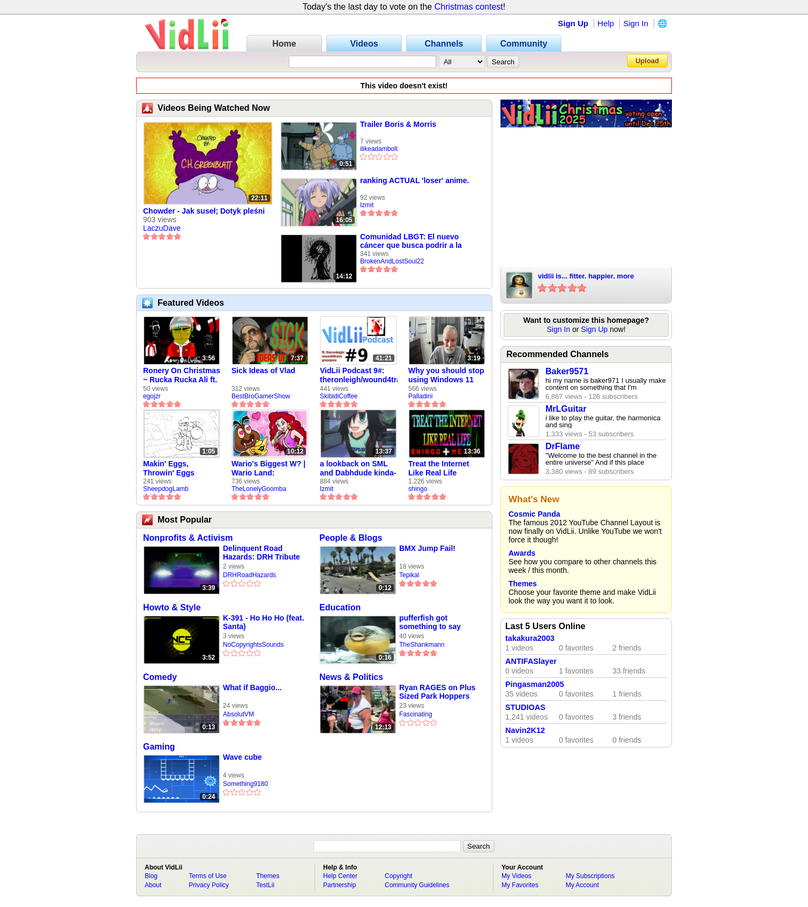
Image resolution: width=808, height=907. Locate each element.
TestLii (265, 885)
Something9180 (245, 784)
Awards (521, 553)
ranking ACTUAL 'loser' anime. (414, 180)
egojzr (152, 396)
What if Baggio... (252, 687)
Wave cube (242, 757)
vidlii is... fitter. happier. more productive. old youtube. (586, 277)
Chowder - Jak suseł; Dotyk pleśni (204, 211)
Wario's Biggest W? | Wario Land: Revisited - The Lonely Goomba (268, 468)
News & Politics (351, 677)
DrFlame (562, 446)
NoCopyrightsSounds (253, 644)
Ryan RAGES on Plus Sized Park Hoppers (437, 691)
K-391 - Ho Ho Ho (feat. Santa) (263, 622)
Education (340, 607)
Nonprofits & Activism (188, 537)
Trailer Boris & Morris (398, 124)
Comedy (160, 677)
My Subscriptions (590, 876)
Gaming (159, 746)
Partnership (339, 885)
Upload (647, 61)
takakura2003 (530, 638)
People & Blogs (350, 537)
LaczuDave (162, 228)
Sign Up (573, 23)
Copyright (398, 876)
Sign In (635, 23)
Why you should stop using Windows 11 (446, 375)
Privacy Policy (209, 885)
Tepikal (409, 575)
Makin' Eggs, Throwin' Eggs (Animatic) (168, 468)
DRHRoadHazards (249, 575)
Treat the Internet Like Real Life (438, 468)
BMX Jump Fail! (427, 548)
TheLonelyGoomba (258, 489)
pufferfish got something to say (430, 622)
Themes (522, 583)
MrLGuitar (565, 408)
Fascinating (415, 714)
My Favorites (520, 885)
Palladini (420, 396)
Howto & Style (172, 607)
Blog (151, 876)
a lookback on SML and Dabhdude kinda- (358, 468)
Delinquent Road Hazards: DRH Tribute (261, 552)
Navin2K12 (525, 730)
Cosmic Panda (534, 514)
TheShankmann (422, 644)
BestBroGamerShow (260, 396)
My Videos (517, 876)
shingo (417, 489)
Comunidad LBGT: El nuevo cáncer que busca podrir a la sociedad (411, 241)
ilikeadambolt (379, 149)
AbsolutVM (238, 714)
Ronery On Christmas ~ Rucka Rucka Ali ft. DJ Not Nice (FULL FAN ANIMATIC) (181, 375)
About (153, 885)
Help (605, 23)
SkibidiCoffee (339, 396)
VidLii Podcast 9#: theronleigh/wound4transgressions (359, 375)
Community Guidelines (417, 885)
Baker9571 (566, 371)
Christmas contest (469, 6)
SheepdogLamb (166, 489)
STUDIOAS (525, 707)
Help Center (340, 876)
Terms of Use (208, 876)
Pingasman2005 (534, 684)
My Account (582, 885)
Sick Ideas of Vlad (263, 370)
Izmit (366, 205)
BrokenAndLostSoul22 (392, 261)
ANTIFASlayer (531, 661)
